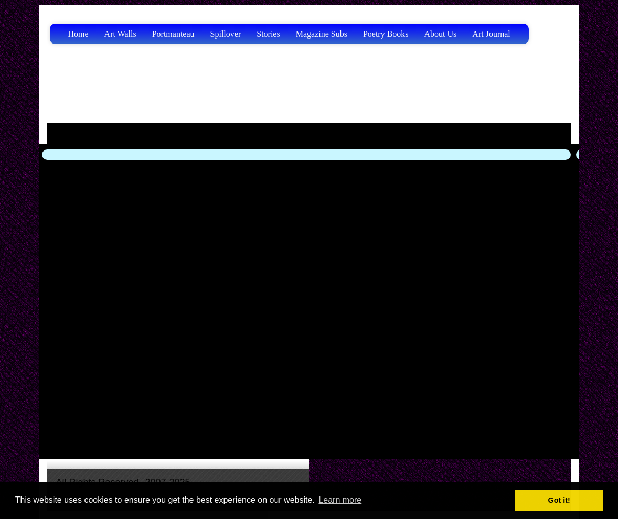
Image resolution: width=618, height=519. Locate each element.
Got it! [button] (559, 500)
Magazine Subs (321, 33)
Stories (268, 33)
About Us (440, 33)
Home (78, 33)
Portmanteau (173, 33)
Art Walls (120, 33)
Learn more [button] (339, 499)
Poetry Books (386, 33)
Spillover (225, 33)
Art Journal (491, 33)
